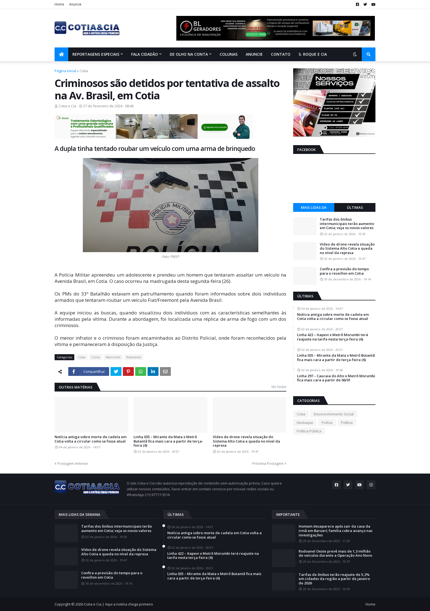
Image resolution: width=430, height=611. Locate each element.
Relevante (133, 357)
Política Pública (309, 431)
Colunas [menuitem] (228, 54)
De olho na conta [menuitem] (189, 54)
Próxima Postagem (268, 463)
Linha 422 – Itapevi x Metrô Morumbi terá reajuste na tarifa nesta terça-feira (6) (332, 337)
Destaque (305, 422)
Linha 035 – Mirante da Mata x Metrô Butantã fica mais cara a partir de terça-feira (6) (168, 441)
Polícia (327, 422)
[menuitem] (61, 54)
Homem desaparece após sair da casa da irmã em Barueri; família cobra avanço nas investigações (335, 530)
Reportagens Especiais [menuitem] (95, 54)
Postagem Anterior (72, 463)
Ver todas (278, 386)
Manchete (113, 357)
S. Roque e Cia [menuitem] (313, 54)
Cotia (84, 70)
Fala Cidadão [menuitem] (144, 54)
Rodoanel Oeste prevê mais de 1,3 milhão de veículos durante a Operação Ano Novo (335, 553)
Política (347, 422)
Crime (95, 357)
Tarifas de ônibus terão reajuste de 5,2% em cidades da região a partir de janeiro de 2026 (334, 579)
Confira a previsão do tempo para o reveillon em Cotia (344, 271)
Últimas (355, 207)
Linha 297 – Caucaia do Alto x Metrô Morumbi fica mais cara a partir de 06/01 (336, 378)
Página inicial (65, 70)
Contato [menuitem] (280, 54)
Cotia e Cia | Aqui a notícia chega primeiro (118, 604)
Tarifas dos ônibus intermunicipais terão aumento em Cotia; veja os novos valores (347, 223)
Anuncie (75, 4)
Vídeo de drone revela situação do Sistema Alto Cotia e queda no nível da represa (246, 441)
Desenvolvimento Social (334, 414)
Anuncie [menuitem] (254, 54)
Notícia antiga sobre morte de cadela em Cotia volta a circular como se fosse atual (90, 439)
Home (59, 4)
